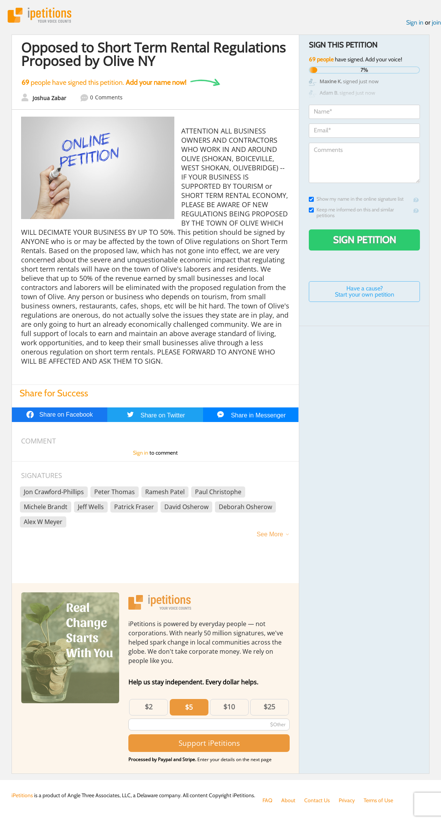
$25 (269, 706)
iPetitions (39, 15)
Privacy (347, 800)
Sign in (414, 22)
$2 (148, 706)
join (436, 22)
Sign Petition (364, 240)
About (288, 800)
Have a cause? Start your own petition (364, 291)
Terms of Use (378, 800)
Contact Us (317, 800)
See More (270, 534)
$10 (229, 706)
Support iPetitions (209, 743)
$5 (189, 707)
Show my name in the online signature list (356, 199)
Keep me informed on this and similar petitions (351, 212)
